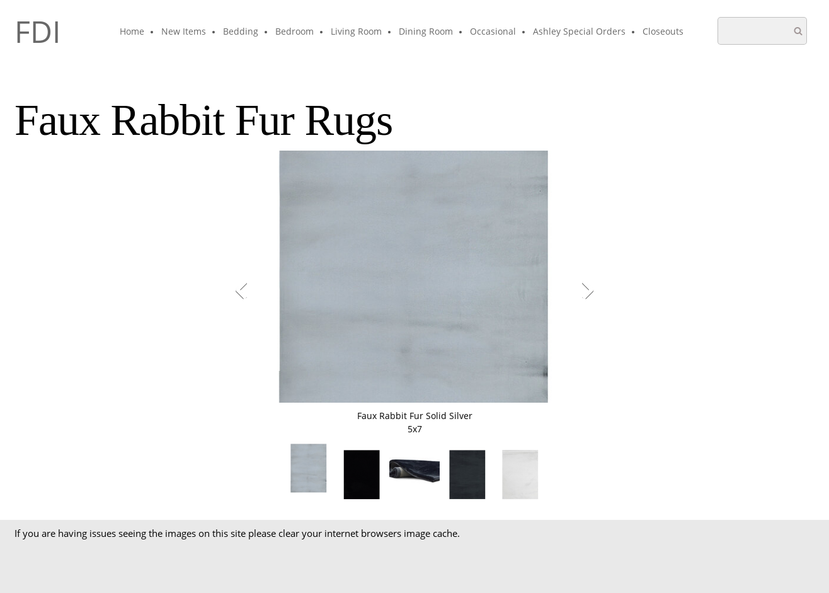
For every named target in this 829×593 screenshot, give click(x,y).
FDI (37, 31)
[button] (414, 293)
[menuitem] (132, 32)
